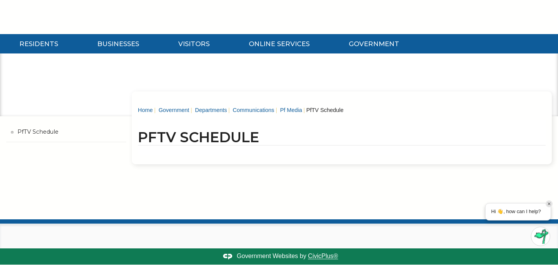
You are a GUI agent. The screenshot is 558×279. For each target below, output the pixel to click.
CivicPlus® (323, 256)
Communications (252, 110)
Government (374, 44)
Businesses (118, 44)
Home (145, 110)
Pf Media (290, 110)
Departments (210, 110)
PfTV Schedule (38, 131)
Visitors (194, 44)
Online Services (279, 44)
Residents (38, 44)
